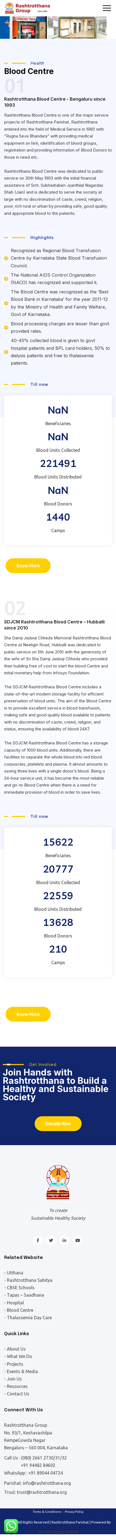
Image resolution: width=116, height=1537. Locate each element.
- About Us (15, 1348)
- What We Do (18, 1356)
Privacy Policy (74, 1511)
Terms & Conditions (47, 1511)
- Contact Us (16, 1393)
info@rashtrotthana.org (47, 1483)
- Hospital (14, 1302)
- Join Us (13, 1378)
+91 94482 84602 (38, 1465)
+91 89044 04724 (45, 1472)
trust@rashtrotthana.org (42, 1492)
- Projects (13, 1364)
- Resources (16, 1386)
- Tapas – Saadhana (24, 1295)
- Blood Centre (18, 1310)
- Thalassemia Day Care (28, 1317)
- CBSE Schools (19, 1287)
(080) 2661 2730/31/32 (44, 1457)
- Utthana (13, 1272)
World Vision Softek (58, 1531)
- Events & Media (21, 1371)
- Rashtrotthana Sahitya (28, 1280)
